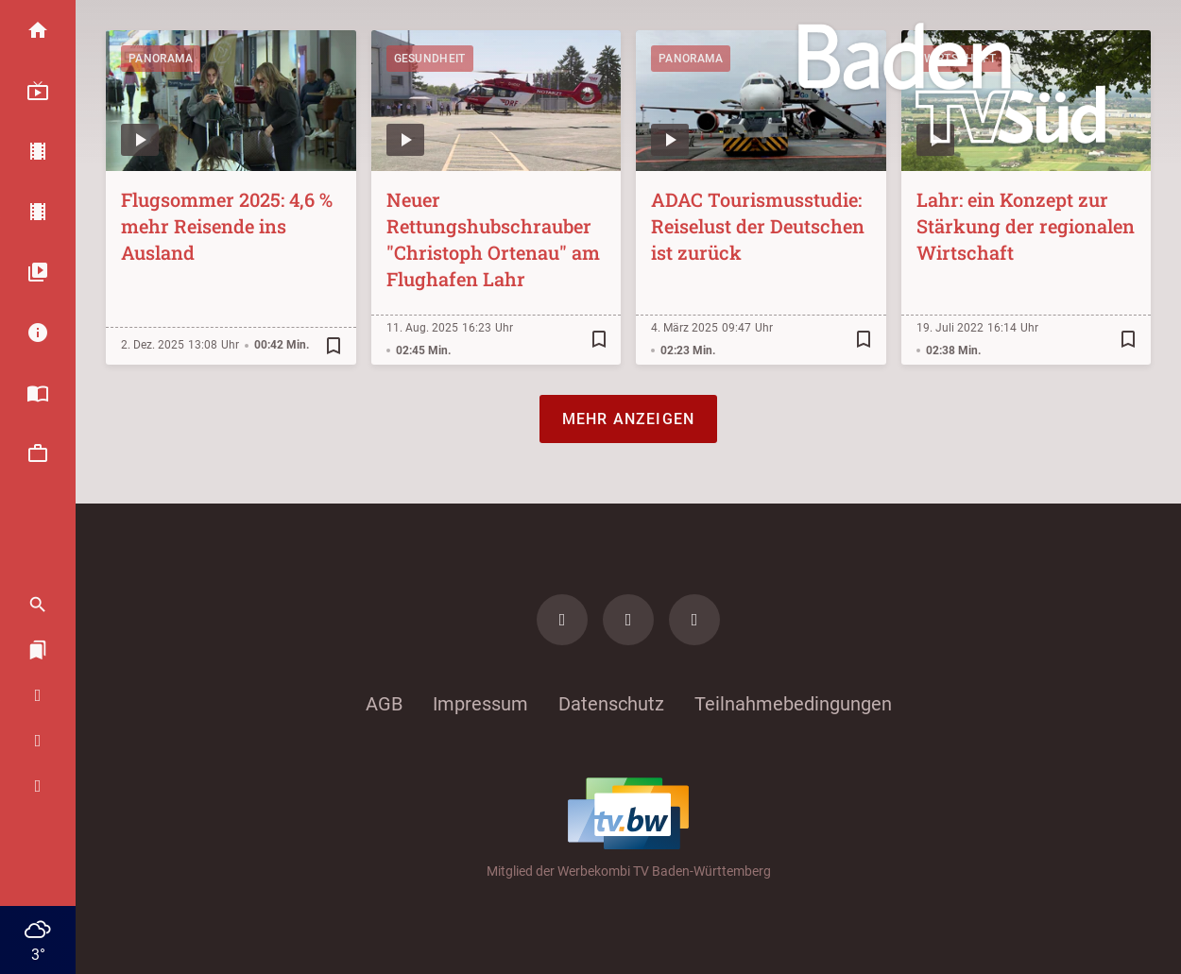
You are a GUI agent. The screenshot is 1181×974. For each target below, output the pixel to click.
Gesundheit (430, 58)
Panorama (160, 58)
